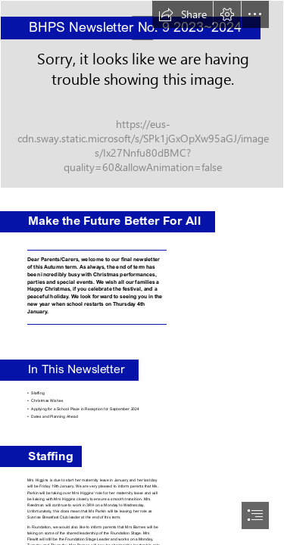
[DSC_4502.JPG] (142, 94)
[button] (182, 14)
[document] (142, 272)
